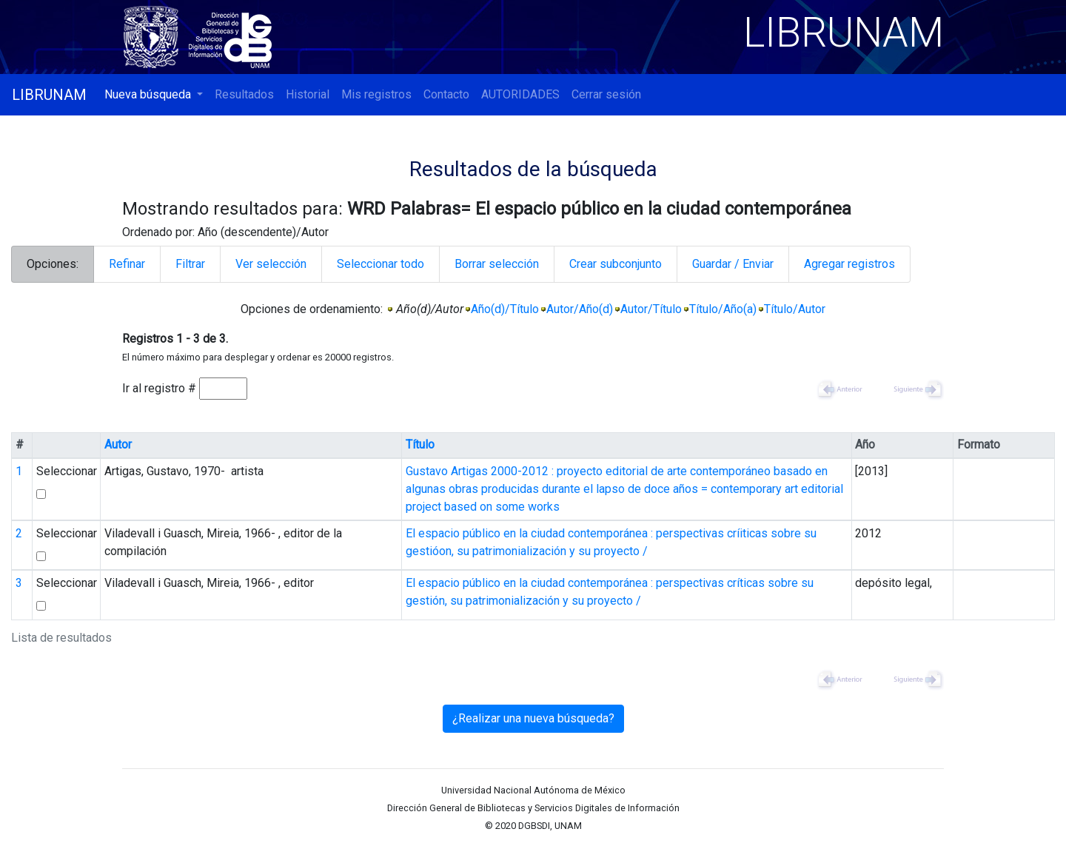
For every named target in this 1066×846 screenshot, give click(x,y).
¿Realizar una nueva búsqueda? (533, 718)
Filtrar (190, 264)
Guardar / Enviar (733, 264)
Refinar (127, 264)
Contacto (446, 94)
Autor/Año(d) (579, 309)
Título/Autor (794, 309)
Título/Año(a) (723, 309)
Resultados (244, 94)
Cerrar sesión (606, 94)
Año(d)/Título (505, 309)
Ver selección (270, 264)
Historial (307, 94)
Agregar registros (849, 264)
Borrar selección (497, 264)
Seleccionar (66, 471)
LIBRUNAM (49, 95)
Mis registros (376, 94)
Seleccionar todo (380, 264)
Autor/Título (651, 309)
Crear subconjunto (615, 264)
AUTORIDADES (520, 94)
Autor (118, 444)
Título (420, 444)
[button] (153, 95)
